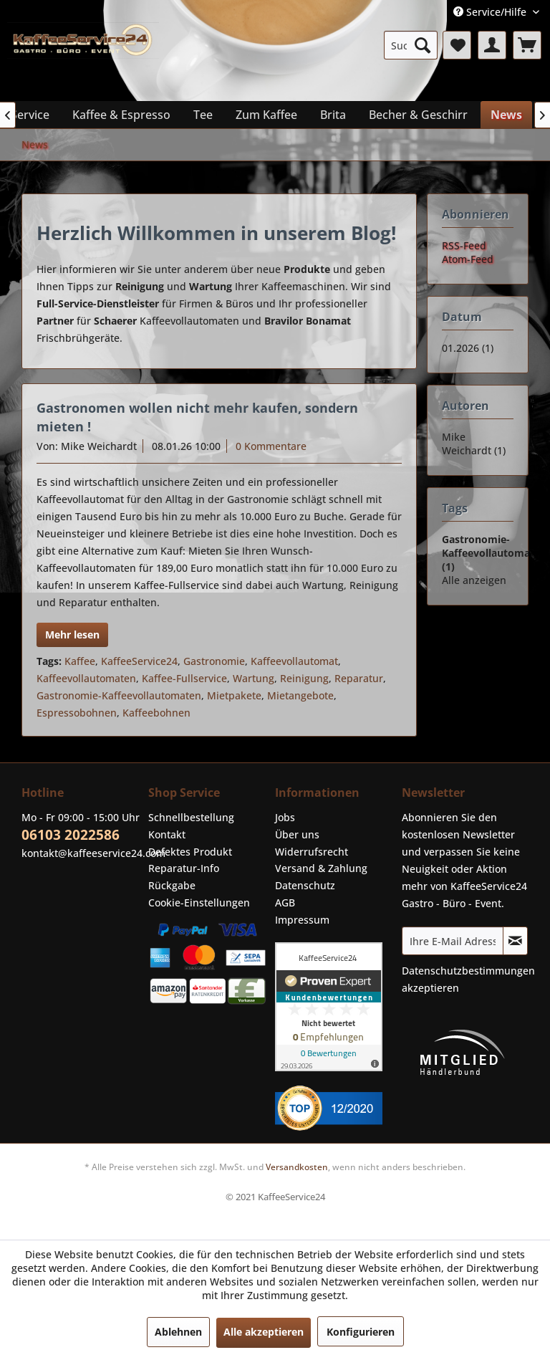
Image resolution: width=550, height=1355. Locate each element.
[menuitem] (411, 45)
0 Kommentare (271, 446)
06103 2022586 (70, 834)
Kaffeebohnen (156, 712)
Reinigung (304, 678)
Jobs (285, 817)
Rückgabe (172, 885)
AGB (285, 902)
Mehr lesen (72, 634)
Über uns (297, 834)
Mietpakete (234, 695)
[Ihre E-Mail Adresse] (452, 941)
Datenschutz (305, 885)
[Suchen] (422, 45)
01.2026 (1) (467, 348)
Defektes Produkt (190, 851)
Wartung (253, 678)
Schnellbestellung (191, 817)
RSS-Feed (464, 245)
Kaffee (79, 661)
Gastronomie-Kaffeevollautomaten (119, 695)
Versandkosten (297, 1167)
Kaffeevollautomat (294, 661)
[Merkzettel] (457, 45)
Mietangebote (300, 695)
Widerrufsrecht (311, 851)
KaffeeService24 (139, 661)
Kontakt (166, 834)
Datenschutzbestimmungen (468, 970)
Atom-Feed (467, 259)
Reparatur (358, 678)
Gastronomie (214, 661)
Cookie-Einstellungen (199, 902)
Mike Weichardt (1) (474, 443)
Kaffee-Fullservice (184, 678)
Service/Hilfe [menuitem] (491, 12)
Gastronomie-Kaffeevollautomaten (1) (494, 552)
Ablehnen (178, 1332)
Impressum (302, 920)
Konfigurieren (361, 1332)
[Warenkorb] (527, 45)
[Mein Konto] (492, 45)
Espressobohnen (77, 712)
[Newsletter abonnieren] (515, 941)
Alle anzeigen (474, 580)
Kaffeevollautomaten (86, 678)
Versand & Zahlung (321, 868)
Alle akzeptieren (263, 1332)
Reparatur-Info (183, 868)
